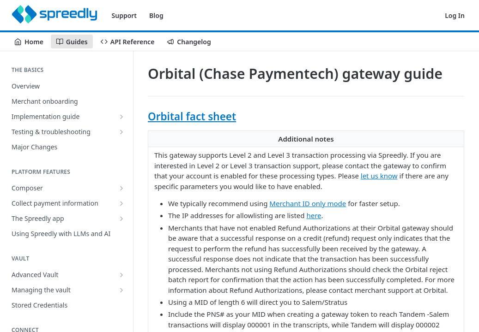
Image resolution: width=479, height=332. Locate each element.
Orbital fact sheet (192, 116)
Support (124, 15)
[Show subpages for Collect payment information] (121, 203)
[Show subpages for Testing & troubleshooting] (121, 132)
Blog (156, 15)
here (313, 215)
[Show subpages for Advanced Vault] (121, 275)
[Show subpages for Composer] (121, 188)
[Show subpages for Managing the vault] (121, 290)
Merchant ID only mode (307, 203)
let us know (379, 175)
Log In (455, 15)
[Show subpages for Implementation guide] (121, 116)
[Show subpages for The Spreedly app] (121, 218)
